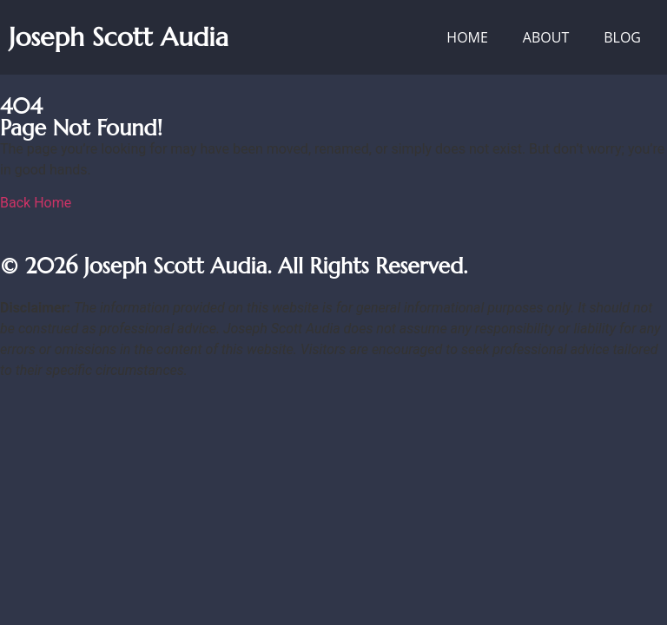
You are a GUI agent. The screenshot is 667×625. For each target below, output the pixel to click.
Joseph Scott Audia (118, 37)
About (546, 37)
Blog (622, 37)
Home (467, 37)
